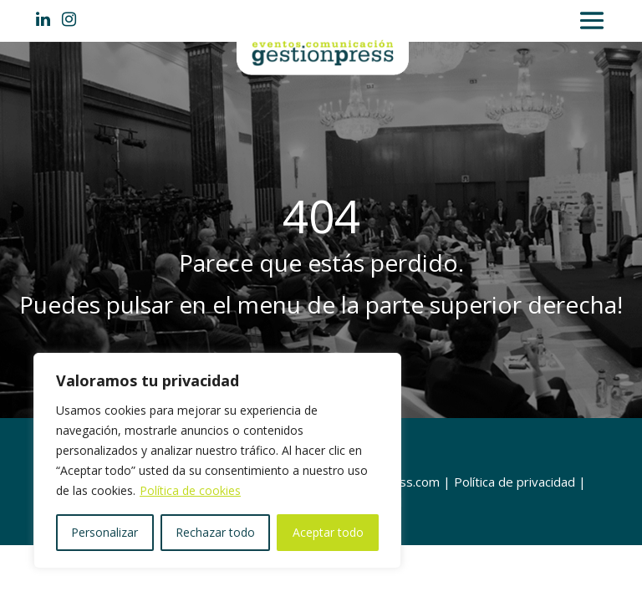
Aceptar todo (328, 532)
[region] (217, 461)
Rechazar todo (215, 532)
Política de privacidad (514, 481)
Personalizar (104, 532)
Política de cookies (190, 490)
